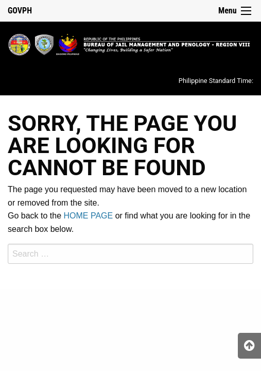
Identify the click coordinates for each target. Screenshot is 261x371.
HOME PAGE (88, 215)
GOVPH (20, 10)
